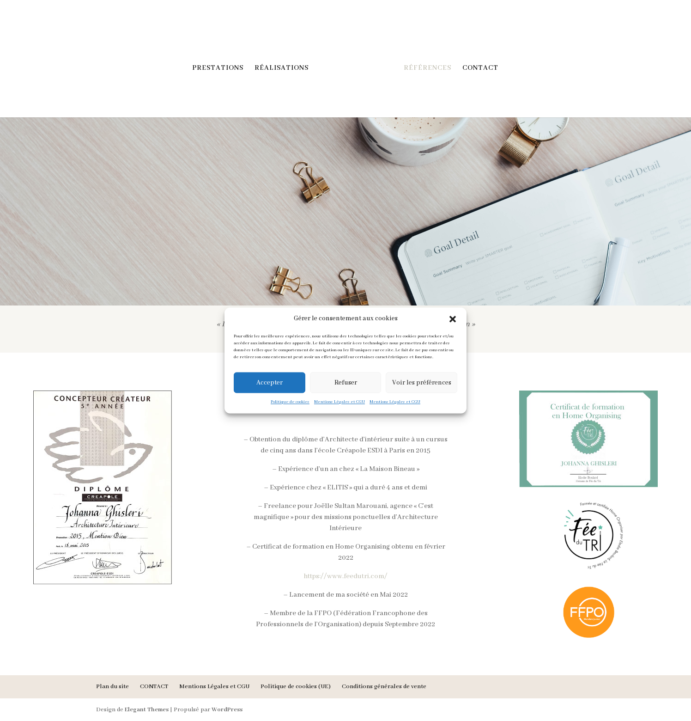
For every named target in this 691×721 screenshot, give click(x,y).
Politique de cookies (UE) (296, 686)
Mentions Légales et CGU (339, 401)
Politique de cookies (290, 401)
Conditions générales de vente (384, 686)
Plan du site (112, 686)
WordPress (227, 710)
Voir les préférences (421, 383)
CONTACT (480, 68)
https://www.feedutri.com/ (345, 576)
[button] (452, 319)
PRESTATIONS (217, 68)
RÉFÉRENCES (427, 68)
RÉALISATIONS (282, 68)
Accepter (269, 383)
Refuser (345, 383)
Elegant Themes (147, 710)
